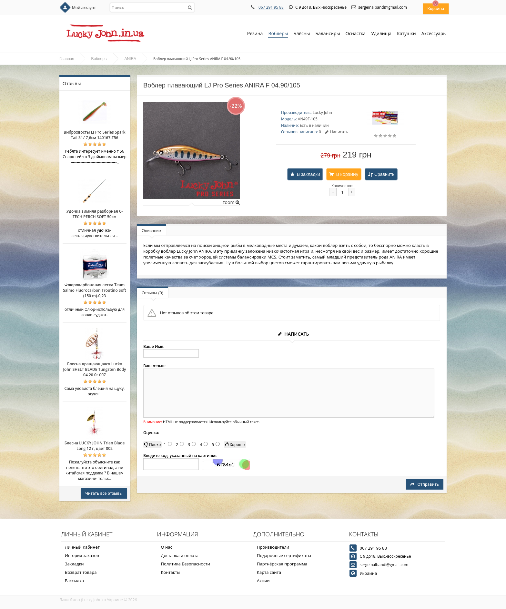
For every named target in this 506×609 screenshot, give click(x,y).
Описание (151, 230)
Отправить (424, 484)
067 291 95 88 (271, 7)
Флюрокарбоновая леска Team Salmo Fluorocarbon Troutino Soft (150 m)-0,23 (94, 290)
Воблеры (278, 34)
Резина (255, 34)
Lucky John (322, 112)
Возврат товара (80, 572)
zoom (231, 202)
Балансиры (327, 34)
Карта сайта (269, 572)
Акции (263, 581)
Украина (368, 573)
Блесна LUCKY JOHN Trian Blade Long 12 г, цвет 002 (95, 445)
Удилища (381, 34)
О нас (166, 547)
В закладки (308, 174)
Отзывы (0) (152, 292)
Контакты (170, 572)
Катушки (406, 34)
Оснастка (356, 34)
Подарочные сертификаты (284, 555)
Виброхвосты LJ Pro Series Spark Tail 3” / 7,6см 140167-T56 (94, 134)
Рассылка (74, 581)
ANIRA (130, 58)
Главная (66, 58)
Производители (273, 547)
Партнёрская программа (282, 564)
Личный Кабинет (82, 547)
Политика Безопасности (185, 564)
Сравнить (384, 174)
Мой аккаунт (84, 7)
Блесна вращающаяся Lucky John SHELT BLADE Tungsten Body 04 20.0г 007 (94, 369)
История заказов (82, 555)
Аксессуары (434, 33)
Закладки (74, 564)
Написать (336, 132)
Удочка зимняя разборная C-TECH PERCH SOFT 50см (94, 213)
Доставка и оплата (180, 555)
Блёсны (302, 34)
